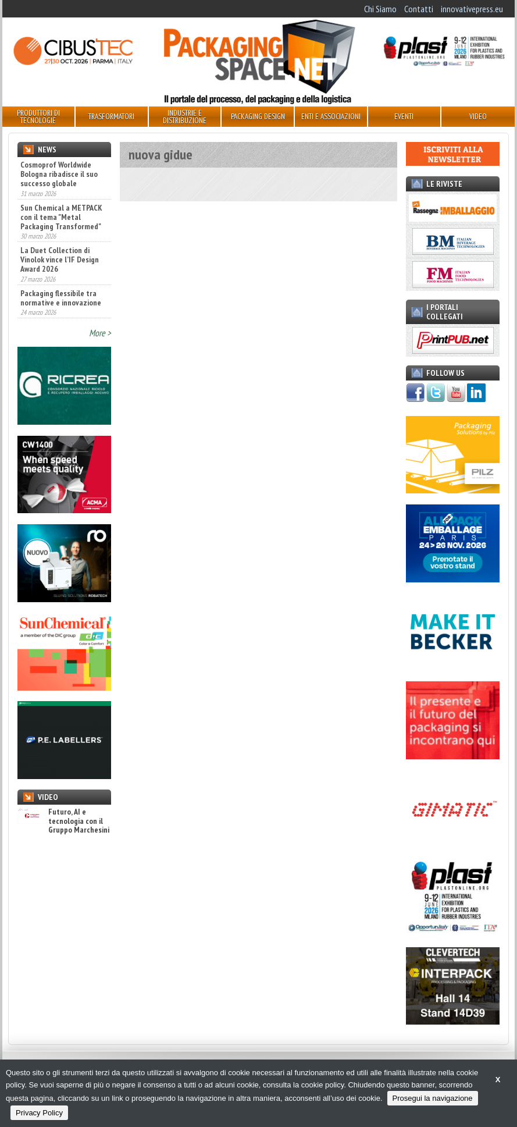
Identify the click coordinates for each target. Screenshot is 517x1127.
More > (100, 333)
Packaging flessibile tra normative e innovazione (60, 298)
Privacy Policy (39, 1112)
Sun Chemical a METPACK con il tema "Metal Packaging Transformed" (61, 217)
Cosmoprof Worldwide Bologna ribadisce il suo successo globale (59, 174)
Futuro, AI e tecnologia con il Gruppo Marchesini (63, 821)
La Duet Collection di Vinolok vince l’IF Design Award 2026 (59, 259)
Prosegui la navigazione (433, 1098)
